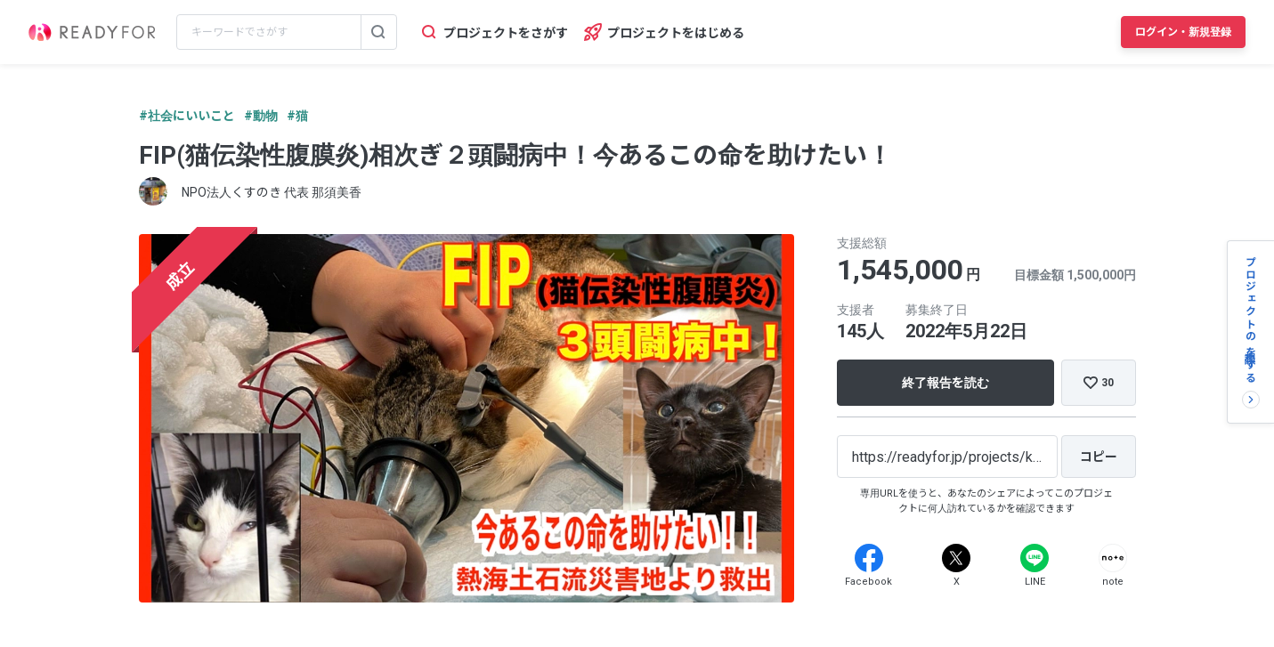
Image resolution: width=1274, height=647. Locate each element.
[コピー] (1098, 456)
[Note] (1113, 558)
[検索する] (378, 32)
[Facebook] (869, 558)
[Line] (1034, 558)
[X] (956, 558)
